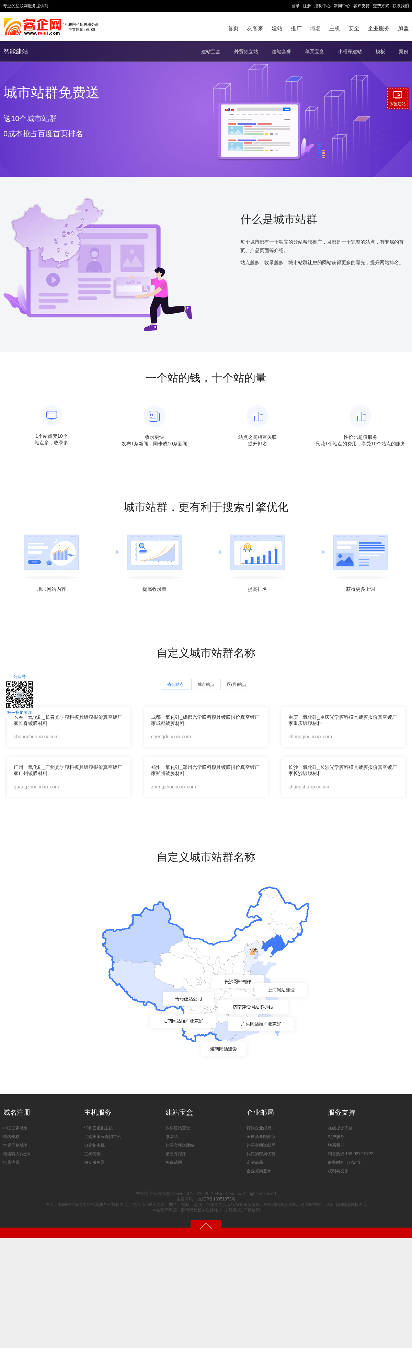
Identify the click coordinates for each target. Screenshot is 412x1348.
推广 (296, 28)
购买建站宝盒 (177, 1128)
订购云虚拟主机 (98, 1128)
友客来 (255, 28)
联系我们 (400, 5)
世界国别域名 (15, 1145)
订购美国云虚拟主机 (102, 1136)
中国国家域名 (15, 1128)
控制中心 (322, 5)
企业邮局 (260, 1112)
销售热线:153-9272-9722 (351, 1153)
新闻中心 (342, 5)
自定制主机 (94, 1145)
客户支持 (361, 5)
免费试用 (173, 1162)
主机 (334, 28)
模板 (380, 51)
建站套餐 (281, 51)
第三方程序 (175, 1153)
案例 (404, 51)
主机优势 (92, 1153)
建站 (277, 28)
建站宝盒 (210, 51)
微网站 (171, 1136)
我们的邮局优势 (261, 1153)
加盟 (403, 28)
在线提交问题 (340, 1128)
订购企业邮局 (259, 1128)
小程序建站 (350, 51)
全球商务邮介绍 (261, 1136)
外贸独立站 (246, 51)
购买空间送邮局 (261, 1145)
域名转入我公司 (17, 1153)
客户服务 (336, 1136)
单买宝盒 (314, 51)
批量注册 (11, 1162)
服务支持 (341, 1112)
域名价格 (11, 1136)
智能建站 (15, 51)
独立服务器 (94, 1162)
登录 (295, 5)
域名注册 (17, 1112)
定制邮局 (255, 1162)
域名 (315, 28)
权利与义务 (338, 1171)
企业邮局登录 (259, 1171)
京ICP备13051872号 (217, 1199)
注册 (307, 5)
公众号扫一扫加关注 (19, 694)
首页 (233, 28)
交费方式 (381, 5)
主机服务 (98, 1112)
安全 (353, 28)
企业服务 (379, 28)
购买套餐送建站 (179, 1145)
